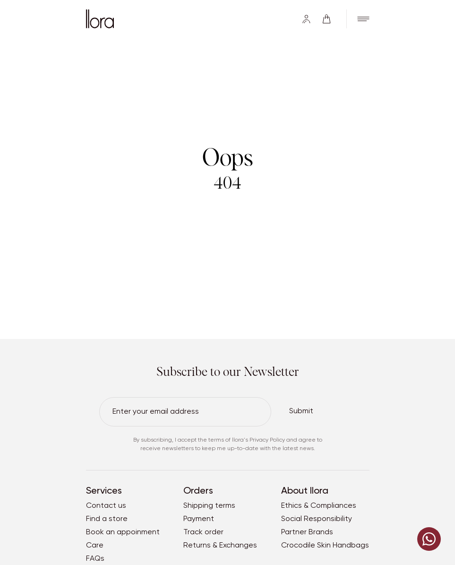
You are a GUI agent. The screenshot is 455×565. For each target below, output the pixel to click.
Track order (203, 532)
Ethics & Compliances (318, 506)
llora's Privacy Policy (258, 440)
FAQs (95, 559)
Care (94, 545)
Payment (198, 519)
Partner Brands (307, 532)
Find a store (107, 519)
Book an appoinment (123, 532)
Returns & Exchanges (220, 545)
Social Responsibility (316, 519)
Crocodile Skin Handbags (325, 545)
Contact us (106, 506)
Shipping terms (209, 506)
